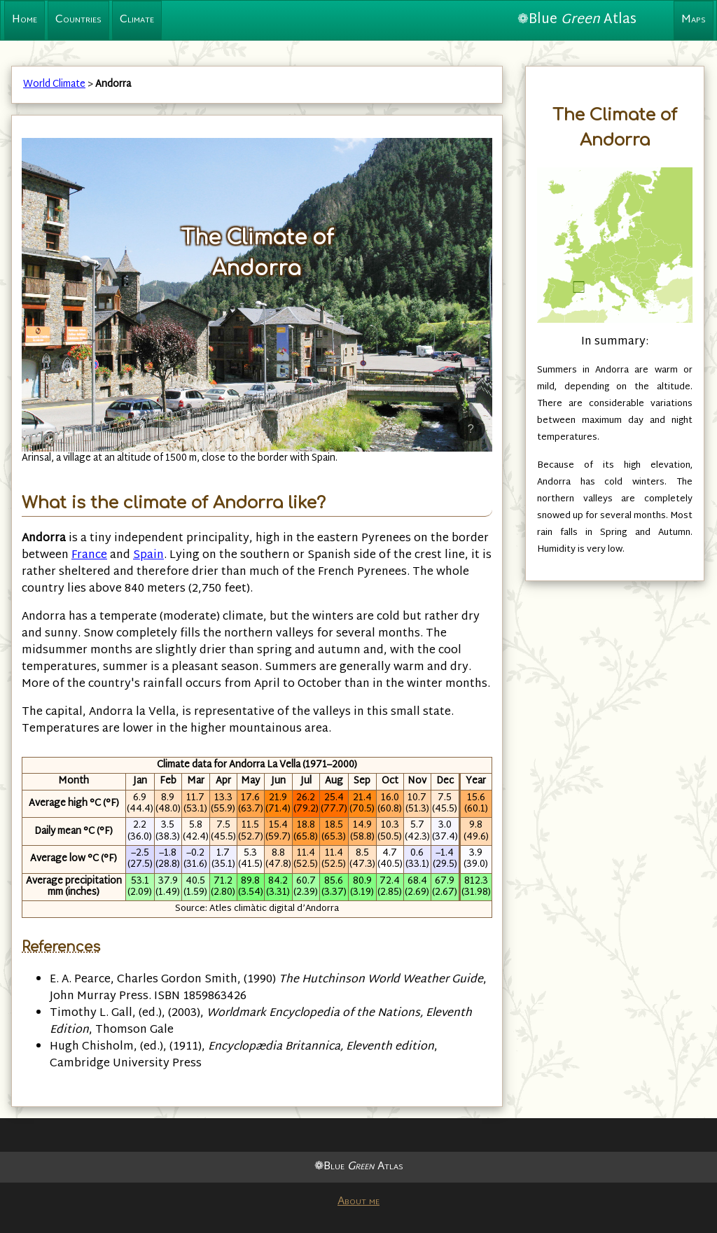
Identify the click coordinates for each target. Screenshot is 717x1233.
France (89, 555)
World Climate (54, 84)
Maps (693, 20)
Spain (148, 555)
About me (358, 1202)
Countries (78, 20)
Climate (137, 20)
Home (24, 20)
